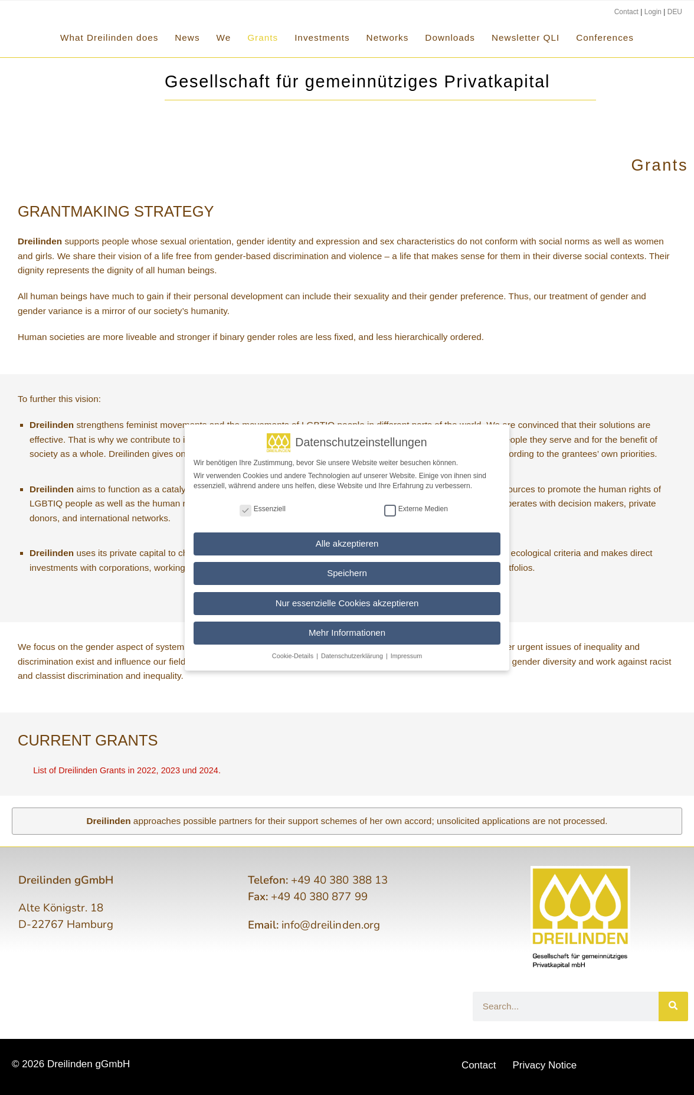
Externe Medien (416, 508)
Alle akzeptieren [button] (347, 542)
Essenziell (263, 508)
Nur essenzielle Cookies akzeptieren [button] (347, 602)
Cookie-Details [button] (293, 654)
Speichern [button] (347, 572)
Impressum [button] (406, 654)
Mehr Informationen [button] (347, 632)
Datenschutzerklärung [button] (353, 654)
